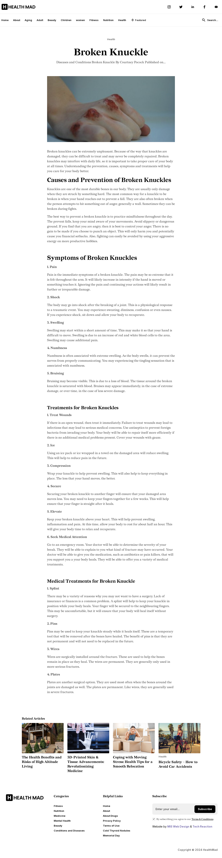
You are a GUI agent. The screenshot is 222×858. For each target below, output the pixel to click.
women (80, 20)
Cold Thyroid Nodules (116, 830)
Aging (28, 20)
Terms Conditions (202, 819)
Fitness (94, 20)
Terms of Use (111, 825)
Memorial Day (111, 835)
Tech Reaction (202, 826)
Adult (40, 20)
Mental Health (62, 820)
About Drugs (110, 815)
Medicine (59, 815)
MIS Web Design (178, 826)
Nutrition (108, 20)
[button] (138, 20)
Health (122, 20)
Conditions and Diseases (69, 830)
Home (5, 20)
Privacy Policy (112, 820)
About (16, 20)
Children (66, 20)
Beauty (52, 20)
